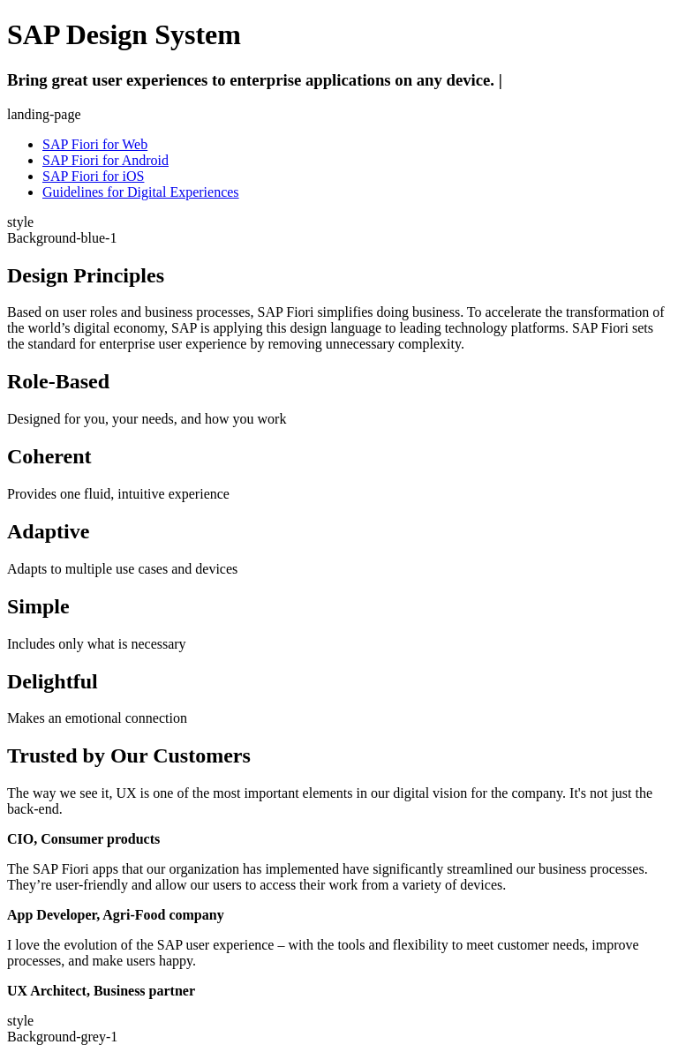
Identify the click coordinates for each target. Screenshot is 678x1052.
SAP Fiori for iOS (93, 176)
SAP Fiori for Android (105, 160)
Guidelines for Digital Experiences (140, 191)
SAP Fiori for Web (94, 144)
